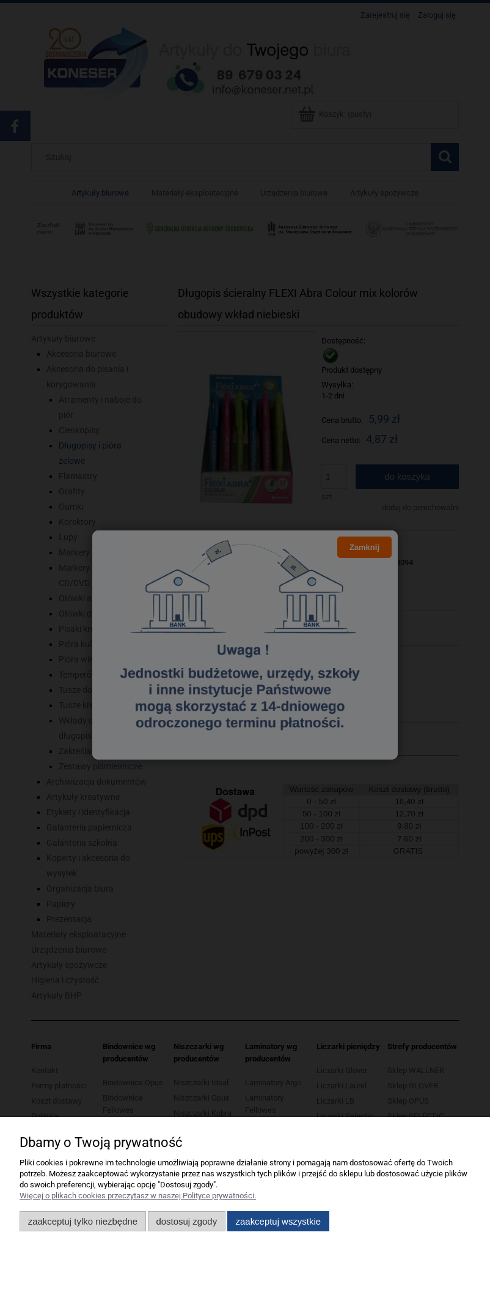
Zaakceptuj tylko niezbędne (82, 1221)
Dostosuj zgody (186, 1221)
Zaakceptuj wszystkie (278, 1221)
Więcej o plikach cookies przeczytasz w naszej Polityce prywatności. (138, 1195)
